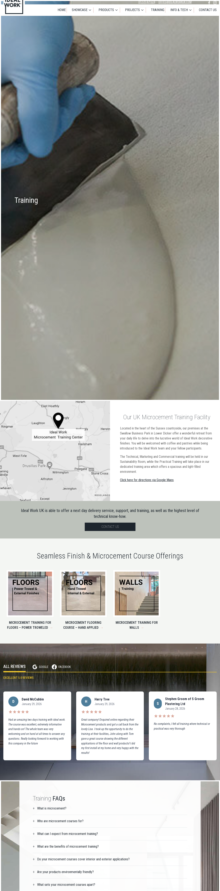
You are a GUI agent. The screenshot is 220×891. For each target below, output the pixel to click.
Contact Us (208, 10)
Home (62, 10)
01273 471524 (146, 2)
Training (157, 10)
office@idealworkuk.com (175, 2)
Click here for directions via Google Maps (147, 480)
